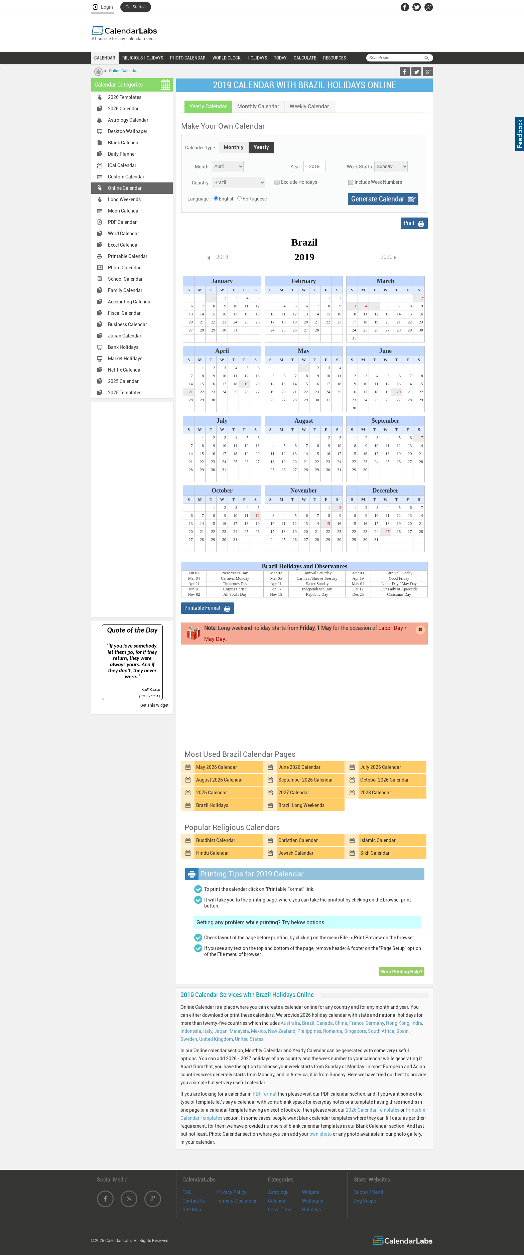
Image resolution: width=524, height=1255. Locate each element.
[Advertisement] (132, 509)
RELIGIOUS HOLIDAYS (142, 57)
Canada (324, 1023)
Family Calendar (125, 290)
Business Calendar (127, 324)
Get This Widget (154, 705)
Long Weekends (124, 199)
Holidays (311, 1209)
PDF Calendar (122, 222)
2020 (387, 257)
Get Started (136, 7)
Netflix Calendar (125, 370)
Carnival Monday (235, 578)
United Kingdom (216, 1039)
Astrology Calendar (128, 120)
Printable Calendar (127, 256)
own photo (320, 1134)
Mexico (258, 1031)
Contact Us (194, 1201)
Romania (332, 1031)
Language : (199, 198)
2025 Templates (124, 392)
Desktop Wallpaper (127, 131)
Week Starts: (360, 166)
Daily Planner (122, 154)
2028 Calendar (375, 792)
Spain (402, 1031)
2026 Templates (124, 97)
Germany (375, 1023)
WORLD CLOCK (227, 57)
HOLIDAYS (257, 57)
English (227, 198)
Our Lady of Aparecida (399, 589)
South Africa (381, 1031)
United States (249, 1039)
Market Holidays (125, 358)
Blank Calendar (124, 142)
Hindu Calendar (212, 853)
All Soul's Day (235, 594)
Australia (290, 1023)
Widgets (310, 1192)
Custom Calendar (126, 176)
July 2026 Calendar (380, 767)
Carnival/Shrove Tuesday (317, 578)
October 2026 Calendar (384, 780)
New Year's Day (235, 573)
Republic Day (317, 594)
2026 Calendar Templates (372, 1110)
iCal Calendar (122, 165)
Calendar (277, 1201)
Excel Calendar (123, 245)
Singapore (355, 1031)
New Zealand (281, 1031)
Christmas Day (399, 594)
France (356, 1023)
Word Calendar (123, 233)
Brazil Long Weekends (301, 805)
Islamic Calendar (378, 840)
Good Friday (399, 578)
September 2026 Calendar (305, 780)
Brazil (308, 1023)
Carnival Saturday (317, 573)
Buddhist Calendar (215, 840)
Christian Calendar (298, 840)
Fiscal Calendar (124, 313)
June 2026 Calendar (299, 767)
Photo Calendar (124, 267)
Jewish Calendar (295, 853)
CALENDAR (104, 57)
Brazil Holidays (212, 805)
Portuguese (255, 198)
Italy (207, 1031)
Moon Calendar (124, 211)
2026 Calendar (123, 108)
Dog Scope (365, 1201)
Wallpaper (312, 1201)
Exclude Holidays (294, 182)
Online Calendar (123, 70)
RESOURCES (334, 57)
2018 (222, 257)
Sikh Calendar (375, 853)
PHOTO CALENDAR (188, 57)
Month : (203, 166)
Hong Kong (397, 1023)
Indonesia (190, 1031)
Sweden (188, 1039)
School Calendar (125, 279)
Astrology (278, 1192)
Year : (296, 166)
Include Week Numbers (373, 182)
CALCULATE (305, 57)
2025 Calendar (123, 381)
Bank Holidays (123, 347)
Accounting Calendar (130, 301)
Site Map (191, 1209)
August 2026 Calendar (219, 780)
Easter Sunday (317, 583)
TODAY (280, 57)
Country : (201, 182)
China (341, 1023)
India (416, 1023)
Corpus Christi (235, 589)
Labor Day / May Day (399, 583)
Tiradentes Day (235, 583)
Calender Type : (201, 147)
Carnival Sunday (399, 573)
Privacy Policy (231, 1192)
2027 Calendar (293, 792)
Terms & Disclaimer (237, 1201)
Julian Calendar (124, 335)
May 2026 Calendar (216, 767)
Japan (221, 1031)
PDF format (265, 1094)
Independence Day (317, 589)
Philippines (309, 1031)
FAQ (186, 1192)
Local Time (279, 1209)
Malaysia (239, 1031)
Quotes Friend (368, 1192)
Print (409, 223)
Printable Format (202, 608)
